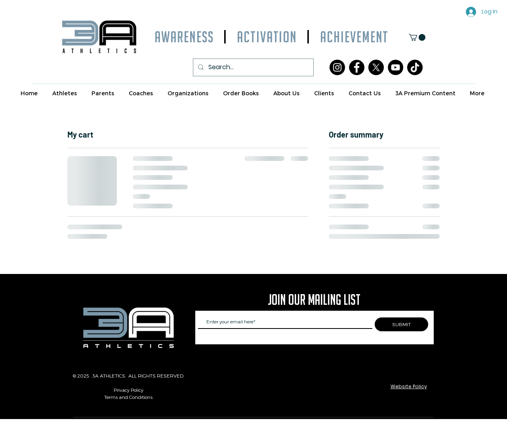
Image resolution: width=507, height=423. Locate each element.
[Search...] (252, 67)
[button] (417, 37)
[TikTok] (415, 67)
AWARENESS (184, 36)
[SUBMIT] (401, 324)
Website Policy (409, 386)
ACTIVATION (267, 36)
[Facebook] (356, 67)
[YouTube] (395, 67)
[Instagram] (337, 67)
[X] (376, 67)
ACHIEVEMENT (350, 36)
